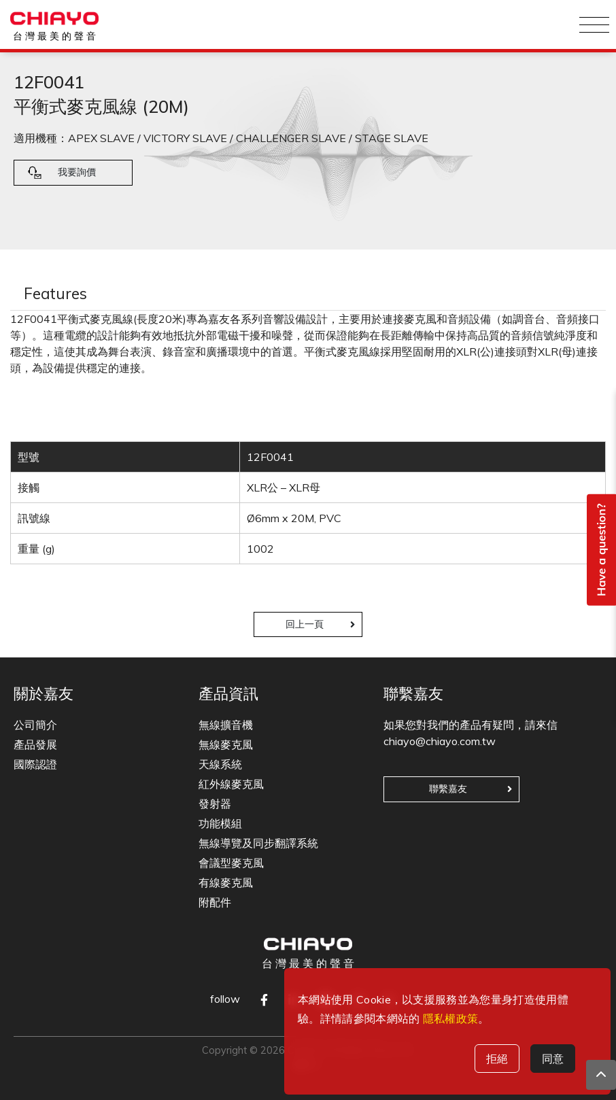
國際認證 (35, 764)
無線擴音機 (226, 725)
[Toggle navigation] (594, 24)
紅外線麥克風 (231, 784)
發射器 (215, 803)
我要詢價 (77, 172)
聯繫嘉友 (448, 789)
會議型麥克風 (231, 863)
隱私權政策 (451, 1018)
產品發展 (35, 744)
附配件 (215, 902)
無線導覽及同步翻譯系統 (258, 843)
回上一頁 (305, 624)
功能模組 (220, 823)
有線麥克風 (226, 882)
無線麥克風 (226, 744)
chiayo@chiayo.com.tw (439, 741)
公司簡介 (35, 725)
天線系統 (220, 764)
